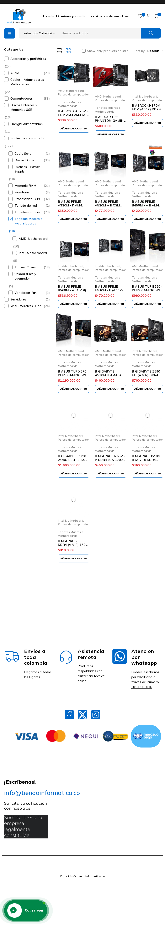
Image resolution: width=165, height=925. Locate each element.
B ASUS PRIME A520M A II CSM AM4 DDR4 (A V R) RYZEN (109, 207)
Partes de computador (27, 138)
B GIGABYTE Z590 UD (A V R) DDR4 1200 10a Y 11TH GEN (146, 377)
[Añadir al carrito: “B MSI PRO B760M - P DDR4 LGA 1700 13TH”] (110, 474)
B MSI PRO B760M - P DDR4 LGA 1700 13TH (110, 460)
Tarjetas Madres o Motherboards (29, 221)
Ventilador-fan (26, 293)
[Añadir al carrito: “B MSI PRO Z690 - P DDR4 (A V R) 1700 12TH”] (73, 558)
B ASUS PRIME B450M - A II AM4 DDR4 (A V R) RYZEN (145, 207)
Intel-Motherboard (33, 253)
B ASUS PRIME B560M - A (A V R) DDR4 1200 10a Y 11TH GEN (72, 292)
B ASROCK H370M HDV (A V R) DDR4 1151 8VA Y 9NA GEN (146, 111)
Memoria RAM (25, 186)
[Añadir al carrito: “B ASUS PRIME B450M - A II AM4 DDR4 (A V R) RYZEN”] (147, 219)
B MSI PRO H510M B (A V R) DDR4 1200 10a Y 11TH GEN (146, 461)
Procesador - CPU (28, 199)
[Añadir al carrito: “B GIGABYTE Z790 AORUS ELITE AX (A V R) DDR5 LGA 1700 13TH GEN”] (73, 474)
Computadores (21, 98)
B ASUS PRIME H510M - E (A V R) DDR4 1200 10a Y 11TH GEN (109, 292)
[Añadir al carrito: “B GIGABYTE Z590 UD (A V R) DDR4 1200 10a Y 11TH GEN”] (147, 389)
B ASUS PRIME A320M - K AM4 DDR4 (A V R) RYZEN (70, 207)
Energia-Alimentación (26, 124)
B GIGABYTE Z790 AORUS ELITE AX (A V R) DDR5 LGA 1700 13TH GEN (72, 461)
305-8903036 (141, 687)
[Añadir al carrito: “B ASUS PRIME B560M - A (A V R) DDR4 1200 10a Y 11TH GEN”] (73, 304)
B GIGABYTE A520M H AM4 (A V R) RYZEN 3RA (110, 375)
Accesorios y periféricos (28, 59)
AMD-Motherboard (33, 239)
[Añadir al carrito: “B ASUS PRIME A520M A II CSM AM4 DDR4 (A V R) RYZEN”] (110, 219)
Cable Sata (23, 154)
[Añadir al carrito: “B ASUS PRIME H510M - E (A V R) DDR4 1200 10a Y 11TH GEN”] (110, 304)
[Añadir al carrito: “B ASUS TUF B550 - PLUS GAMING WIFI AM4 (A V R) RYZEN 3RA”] (147, 304)
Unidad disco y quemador (25, 276)
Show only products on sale (107, 51)
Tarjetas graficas (28, 212)
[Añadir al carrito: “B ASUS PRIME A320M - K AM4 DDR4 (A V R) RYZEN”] (73, 219)
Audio (14, 73)
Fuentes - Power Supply (27, 169)
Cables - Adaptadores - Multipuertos (28, 82)
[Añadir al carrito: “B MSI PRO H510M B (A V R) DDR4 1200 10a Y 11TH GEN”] (147, 474)
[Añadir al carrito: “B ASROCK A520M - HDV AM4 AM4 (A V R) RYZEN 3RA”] (73, 129)
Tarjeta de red (26, 205)
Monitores (22, 192)
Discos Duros (24, 160)
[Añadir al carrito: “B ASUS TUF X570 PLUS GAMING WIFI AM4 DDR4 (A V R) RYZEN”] (73, 389)
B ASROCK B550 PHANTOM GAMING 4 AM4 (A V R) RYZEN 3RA (110, 122)
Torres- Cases (25, 267)
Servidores (18, 299)
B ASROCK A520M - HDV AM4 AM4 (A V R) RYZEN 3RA (73, 115)
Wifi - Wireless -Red (26, 306)
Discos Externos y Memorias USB (23, 107)
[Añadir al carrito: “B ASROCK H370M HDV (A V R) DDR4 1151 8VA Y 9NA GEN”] (147, 123)
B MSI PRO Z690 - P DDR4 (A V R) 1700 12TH (73, 544)
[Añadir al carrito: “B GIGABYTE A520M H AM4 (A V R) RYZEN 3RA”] (110, 389)
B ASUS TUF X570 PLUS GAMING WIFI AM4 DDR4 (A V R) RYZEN (73, 377)
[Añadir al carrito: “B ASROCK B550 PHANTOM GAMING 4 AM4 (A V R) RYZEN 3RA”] (110, 134)
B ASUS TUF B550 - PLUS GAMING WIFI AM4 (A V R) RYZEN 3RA (147, 292)
